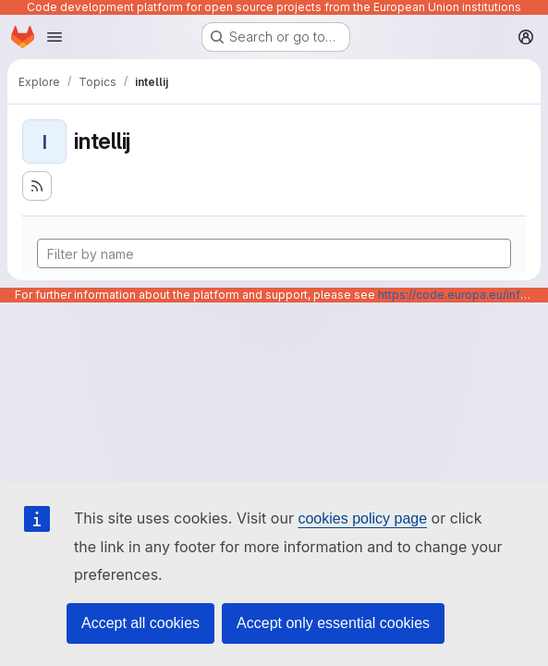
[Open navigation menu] (54, 37)
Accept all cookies (140, 623)
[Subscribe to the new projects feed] (37, 186)
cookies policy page (362, 518)
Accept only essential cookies (333, 623)
